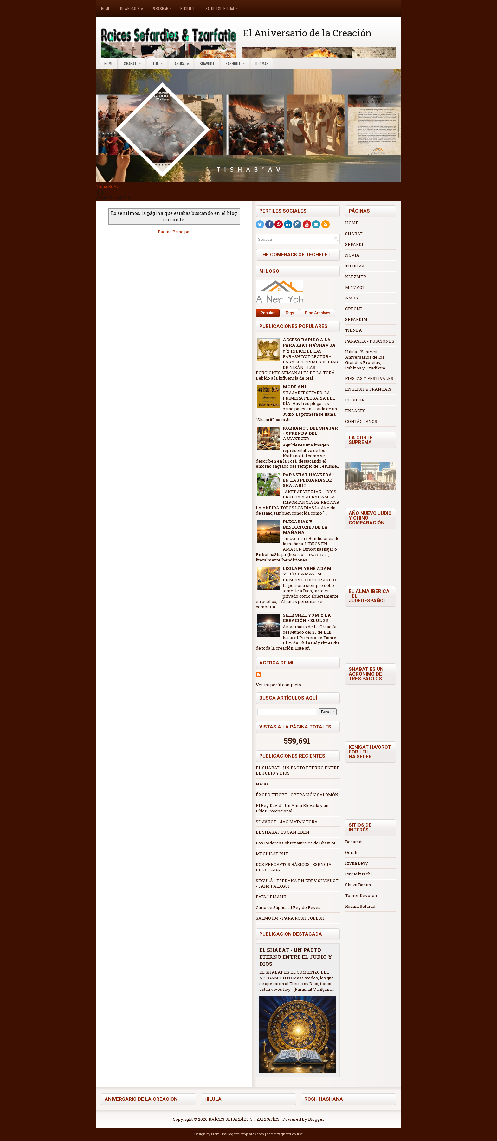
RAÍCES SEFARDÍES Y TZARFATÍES (244, 1119)
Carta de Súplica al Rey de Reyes (288, 907)
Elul (159, 62)
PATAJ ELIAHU (271, 897)
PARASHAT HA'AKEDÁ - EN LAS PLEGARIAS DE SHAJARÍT (309, 480)
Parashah (163, 5)
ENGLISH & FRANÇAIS (368, 389)
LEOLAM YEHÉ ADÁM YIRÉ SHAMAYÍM (307, 571)
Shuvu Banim (358, 885)
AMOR (351, 298)
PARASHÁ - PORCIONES (369, 341)
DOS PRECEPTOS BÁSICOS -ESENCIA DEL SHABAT (294, 867)
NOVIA (352, 255)
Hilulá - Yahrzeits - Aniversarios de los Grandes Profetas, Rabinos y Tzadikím (365, 360)
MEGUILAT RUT (272, 853)
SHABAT (354, 233)
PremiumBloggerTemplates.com (237, 1133)
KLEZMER (355, 276)
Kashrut (237, 62)
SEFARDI (354, 244)
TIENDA (353, 330)
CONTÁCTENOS (361, 421)
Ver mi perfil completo (278, 685)
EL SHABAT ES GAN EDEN (282, 832)
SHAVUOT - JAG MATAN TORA (287, 821)
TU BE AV (355, 266)
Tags (290, 313)
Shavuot (207, 63)
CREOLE (353, 308)
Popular (268, 313)
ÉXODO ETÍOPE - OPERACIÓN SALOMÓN (297, 795)
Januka (183, 62)
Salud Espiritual (223, 5)
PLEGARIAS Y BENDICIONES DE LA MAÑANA (305, 527)
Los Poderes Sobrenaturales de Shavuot (295, 843)
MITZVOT (355, 287)
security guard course (285, 1133)
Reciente (187, 8)
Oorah (351, 852)
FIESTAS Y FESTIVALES (369, 378)
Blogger (316, 1119)
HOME (351, 223)
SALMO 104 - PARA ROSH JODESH (290, 918)
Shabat (134, 62)
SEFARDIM (356, 319)
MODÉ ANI (295, 386)
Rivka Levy (356, 863)
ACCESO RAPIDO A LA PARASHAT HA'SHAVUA (309, 342)
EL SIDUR (355, 400)
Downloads (133, 5)
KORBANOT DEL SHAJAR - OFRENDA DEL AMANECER (310, 433)
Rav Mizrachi (358, 874)
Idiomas (261, 63)
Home (105, 8)
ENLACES (355, 410)
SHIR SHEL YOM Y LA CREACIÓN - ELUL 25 (307, 617)
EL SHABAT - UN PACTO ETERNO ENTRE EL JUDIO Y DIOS (297, 770)
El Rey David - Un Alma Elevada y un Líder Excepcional (292, 808)
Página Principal (174, 231)
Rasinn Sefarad (360, 906)
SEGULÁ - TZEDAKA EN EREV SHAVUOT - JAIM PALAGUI (297, 883)
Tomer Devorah (361, 895)
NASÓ (262, 784)
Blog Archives (317, 313)
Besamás (354, 841)
